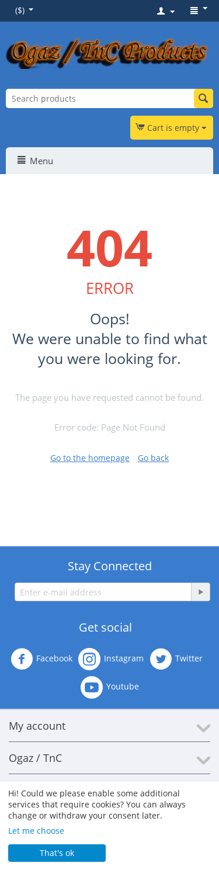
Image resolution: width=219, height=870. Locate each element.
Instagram (111, 659)
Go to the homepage (90, 457)
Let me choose (36, 830)
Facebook (41, 659)
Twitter (176, 659)
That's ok (57, 852)
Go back (153, 457)
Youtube (110, 687)
